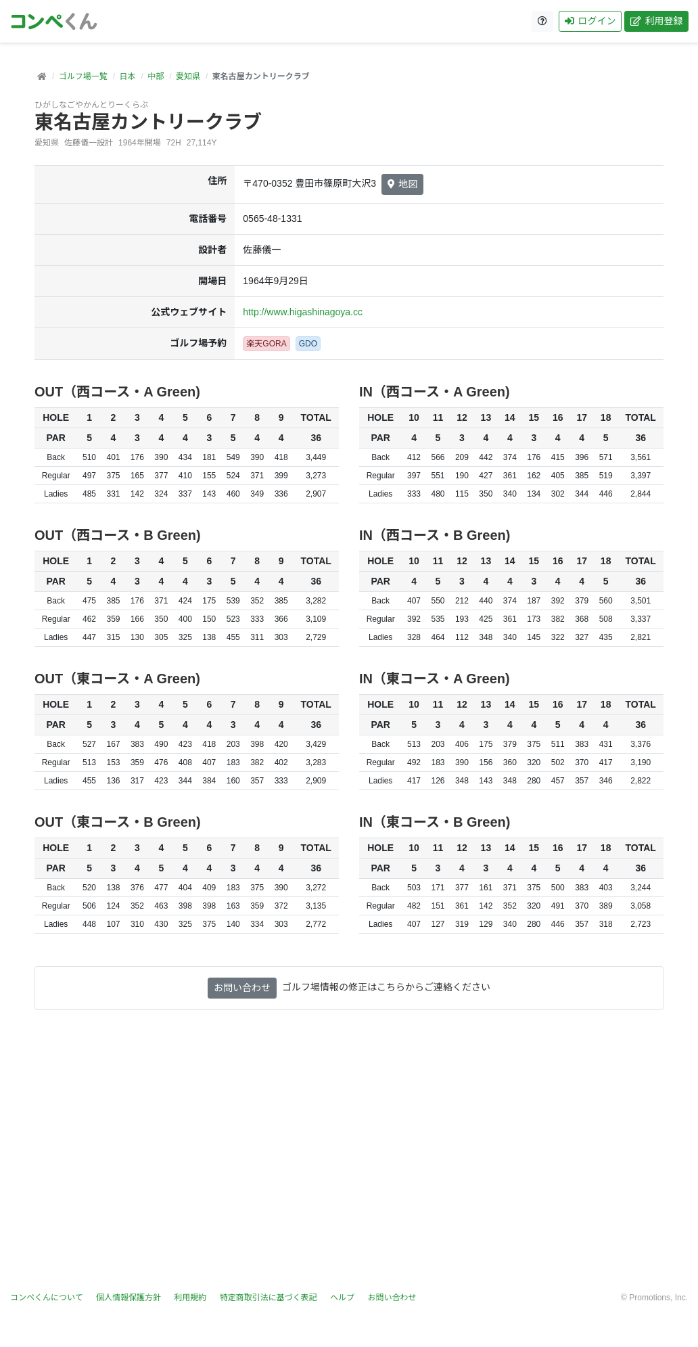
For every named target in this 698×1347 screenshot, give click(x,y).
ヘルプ (342, 1297)
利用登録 (656, 21)
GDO (308, 343)
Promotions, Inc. (658, 1297)
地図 (402, 184)
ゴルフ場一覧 (83, 76)
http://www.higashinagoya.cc (303, 311)
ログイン (589, 21)
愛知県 (188, 76)
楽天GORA (266, 343)
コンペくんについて (46, 1297)
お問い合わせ (242, 987)
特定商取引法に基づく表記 (268, 1297)
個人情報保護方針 (128, 1297)
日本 (127, 76)
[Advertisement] (349, 1159)
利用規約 (190, 1297)
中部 (155, 76)
